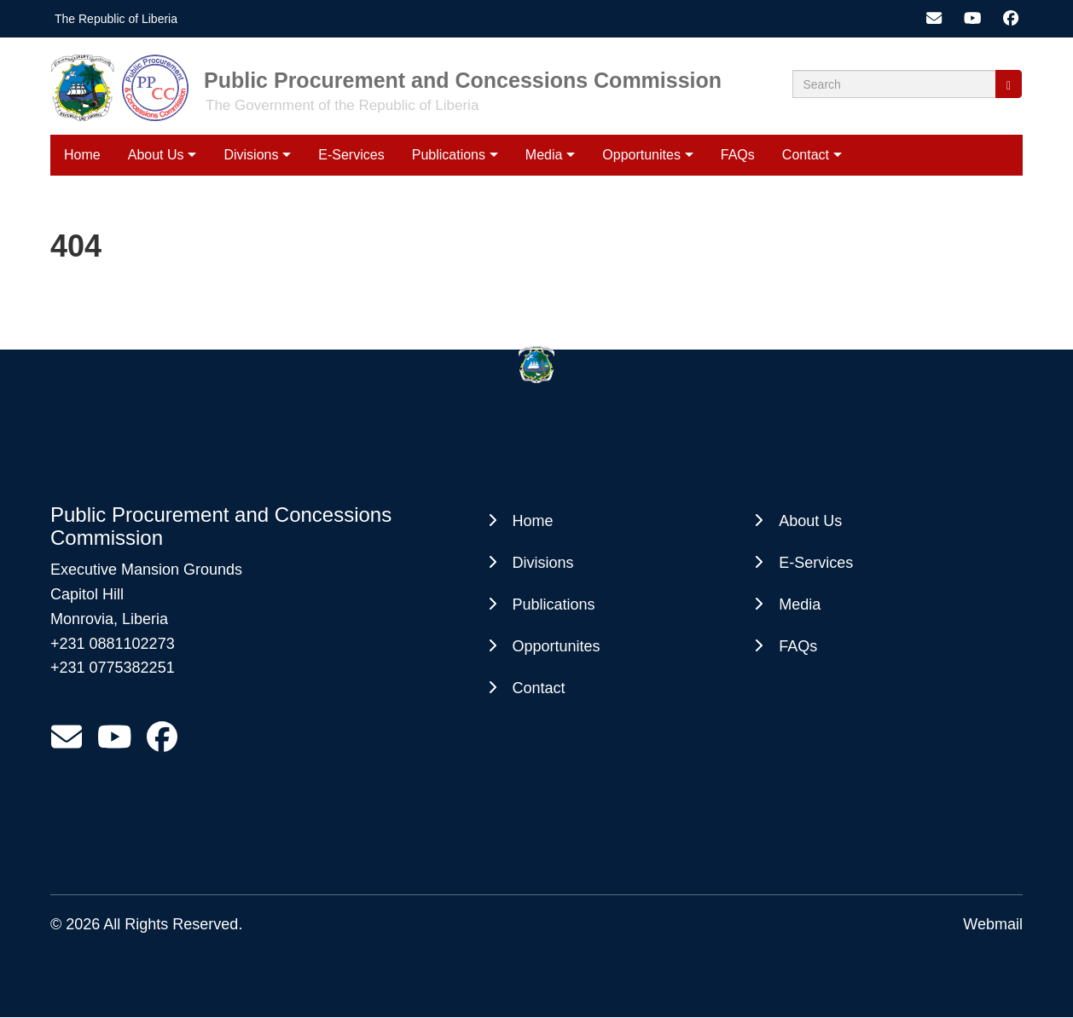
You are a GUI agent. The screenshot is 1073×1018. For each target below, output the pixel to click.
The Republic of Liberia (116, 19)
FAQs (738, 154)
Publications (448, 154)
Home (82, 154)
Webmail (993, 924)
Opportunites (641, 154)
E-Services (351, 154)
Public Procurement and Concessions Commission (463, 80)
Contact (805, 154)
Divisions (250, 154)
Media (544, 154)
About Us (156, 154)
